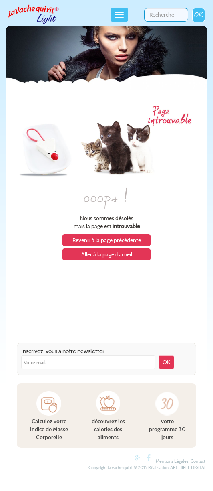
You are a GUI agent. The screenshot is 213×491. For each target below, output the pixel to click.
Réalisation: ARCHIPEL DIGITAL (177, 467)
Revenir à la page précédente (106, 240)
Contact (198, 461)
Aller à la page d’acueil (106, 254)
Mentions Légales (172, 461)
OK (198, 15)
